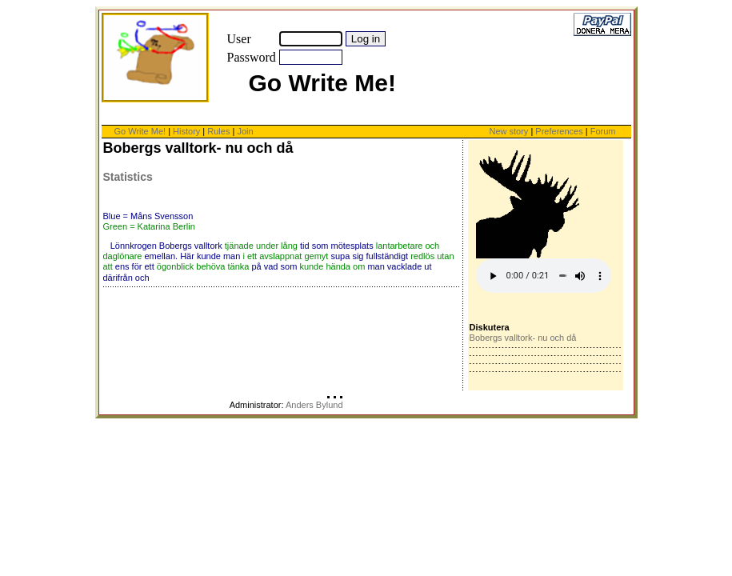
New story (508, 131)
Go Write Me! (140, 131)
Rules (218, 131)
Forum (603, 131)
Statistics (128, 176)
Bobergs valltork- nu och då (523, 337)
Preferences (560, 131)
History (186, 131)
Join (245, 131)
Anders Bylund (314, 405)
